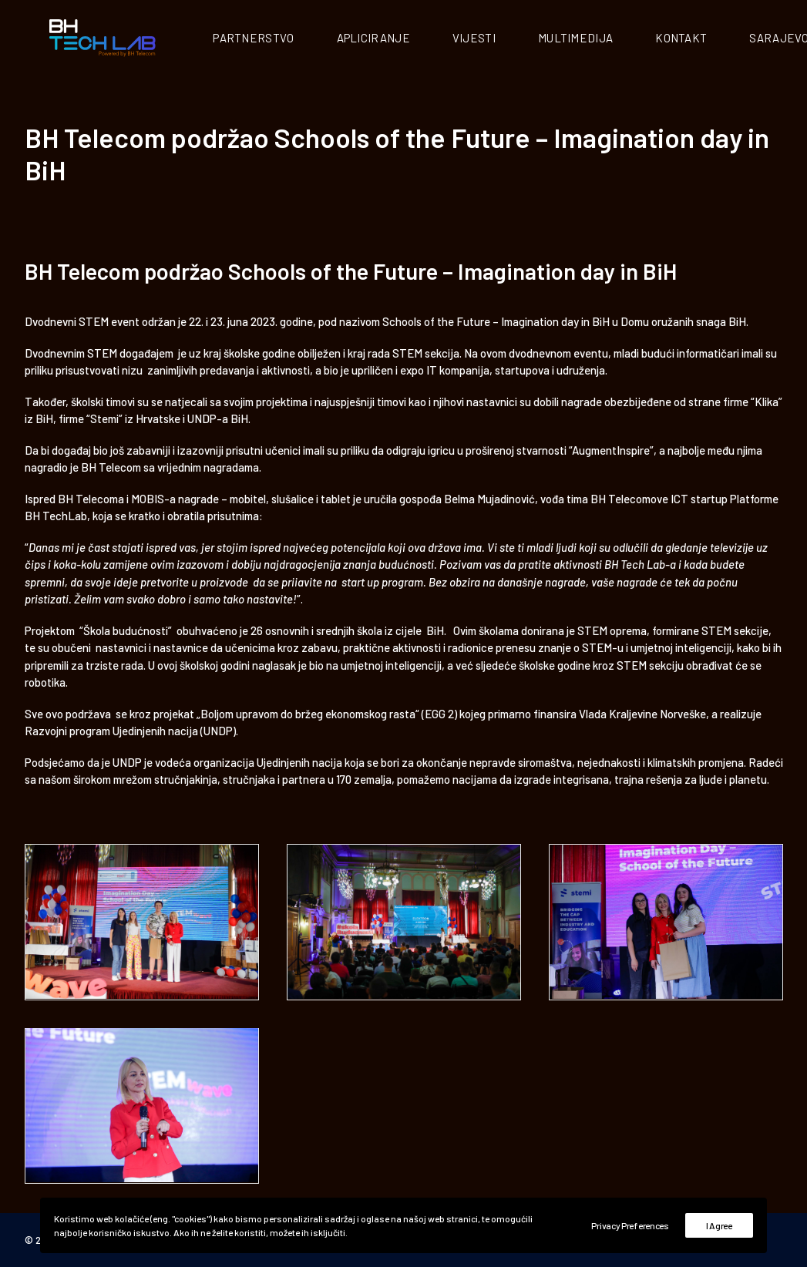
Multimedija (607, 39)
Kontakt (713, 39)
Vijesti (505, 39)
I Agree (719, 1225)
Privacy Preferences (629, 1225)
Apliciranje (405, 39)
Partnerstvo (285, 39)
